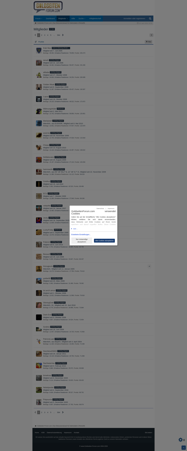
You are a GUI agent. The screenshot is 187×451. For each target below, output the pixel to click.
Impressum (111, 208)
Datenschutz (100, 208)
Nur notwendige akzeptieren (82, 240)
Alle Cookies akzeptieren (104, 241)
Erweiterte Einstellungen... (81, 234)
